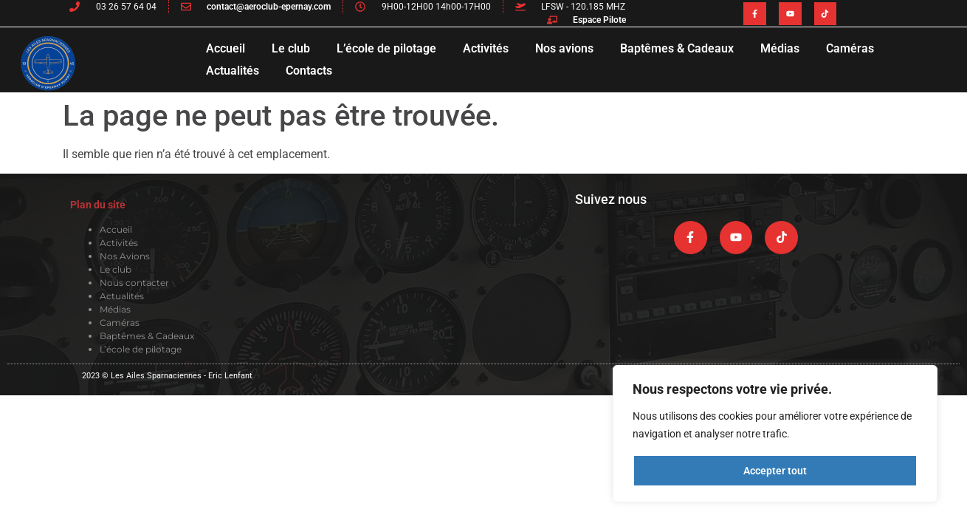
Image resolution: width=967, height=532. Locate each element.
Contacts (309, 71)
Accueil (225, 48)
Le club (291, 48)
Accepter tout (775, 471)
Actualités (232, 71)
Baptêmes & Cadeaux (677, 48)
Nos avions (564, 48)
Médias (779, 48)
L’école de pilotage (386, 48)
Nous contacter (134, 282)
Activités (486, 48)
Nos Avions (125, 256)
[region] (775, 433)
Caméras (850, 48)
